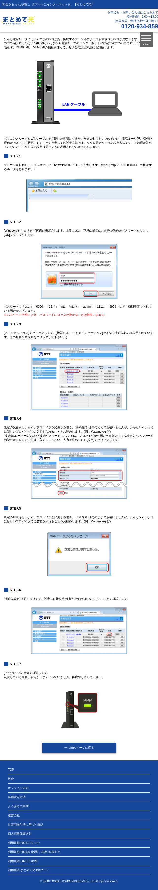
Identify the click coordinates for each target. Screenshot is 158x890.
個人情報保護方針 (20, 833)
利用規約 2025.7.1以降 (23, 861)
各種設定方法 (17, 797)
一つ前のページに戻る (79, 747)
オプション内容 (18, 788)
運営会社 (14, 815)
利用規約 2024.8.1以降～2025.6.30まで (34, 852)
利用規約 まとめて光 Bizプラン (28, 870)
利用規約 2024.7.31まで (24, 843)
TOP (11, 769)
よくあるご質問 (18, 806)
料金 (11, 779)
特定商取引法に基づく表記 (25, 824)
